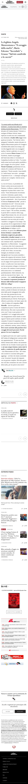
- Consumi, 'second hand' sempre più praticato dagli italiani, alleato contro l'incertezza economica (13, 639)
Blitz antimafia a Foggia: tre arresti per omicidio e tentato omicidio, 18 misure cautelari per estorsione (10, 553)
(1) (25, 525)
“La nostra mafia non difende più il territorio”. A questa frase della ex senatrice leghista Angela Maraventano (14, 127)
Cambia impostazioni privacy (10, 764)
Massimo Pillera (9, 381)
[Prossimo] (25, 394)
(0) (5, 385)
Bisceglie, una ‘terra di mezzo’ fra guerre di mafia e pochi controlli (14, 377)
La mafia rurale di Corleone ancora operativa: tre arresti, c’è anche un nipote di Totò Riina (10, 413)
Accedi (8, 711)
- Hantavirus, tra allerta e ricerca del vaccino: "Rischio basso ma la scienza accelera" (14, 643)
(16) (25, 508)
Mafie (3, 34)
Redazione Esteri (6, 542)
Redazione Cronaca (7, 418)
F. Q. (2, 60)
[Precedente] (20, 394)
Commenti (4, 103)
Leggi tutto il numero (14, 612)
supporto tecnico (8, 742)
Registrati (20, 711)
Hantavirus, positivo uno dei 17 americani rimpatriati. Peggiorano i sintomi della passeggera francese (9, 519)
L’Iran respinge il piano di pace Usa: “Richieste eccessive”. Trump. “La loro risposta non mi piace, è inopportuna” (10, 536)
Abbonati (19, 2)
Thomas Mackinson (6, 508)
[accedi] (25, 2)
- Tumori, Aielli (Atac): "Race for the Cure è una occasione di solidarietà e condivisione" (12, 647)
